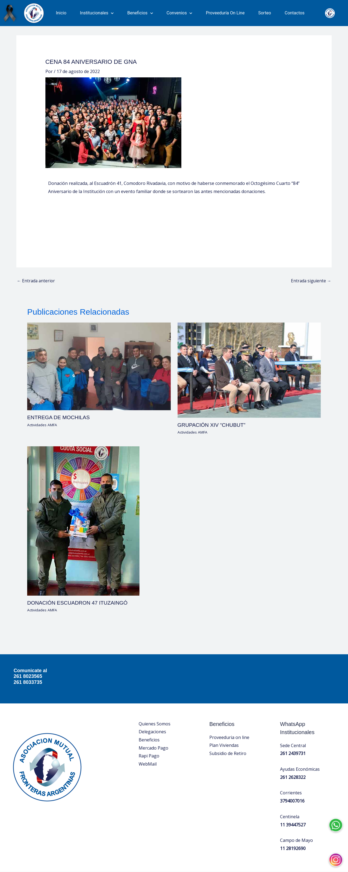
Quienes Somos (154, 692)
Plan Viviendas (224, 713)
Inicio (61, 12)
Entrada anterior (36, 249)
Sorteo (264, 12)
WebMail (148, 732)
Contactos (294, 12)
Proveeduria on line (229, 705)
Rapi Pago (149, 724)
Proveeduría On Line (225, 12)
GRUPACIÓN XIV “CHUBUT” (213, 393)
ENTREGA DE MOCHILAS (59, 386)
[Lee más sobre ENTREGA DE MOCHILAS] (99, 334)
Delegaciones (152, 700)
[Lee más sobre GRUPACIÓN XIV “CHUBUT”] (249, 338)
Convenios (179, 13)
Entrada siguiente (310, 249)
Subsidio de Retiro (227, 721)
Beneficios (140, 13)
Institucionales (97, 13)
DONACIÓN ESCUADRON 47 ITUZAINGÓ (79, 571)
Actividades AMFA (43, 393)
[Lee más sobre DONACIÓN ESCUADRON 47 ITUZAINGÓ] (83, 489)
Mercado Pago (153, 716)
